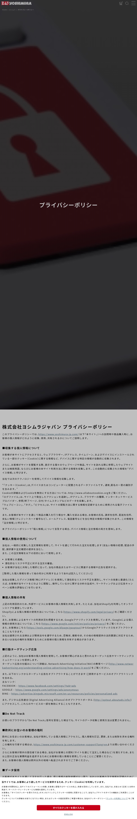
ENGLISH (68, 814)
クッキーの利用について (116, 798)
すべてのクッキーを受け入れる (68, 807)
